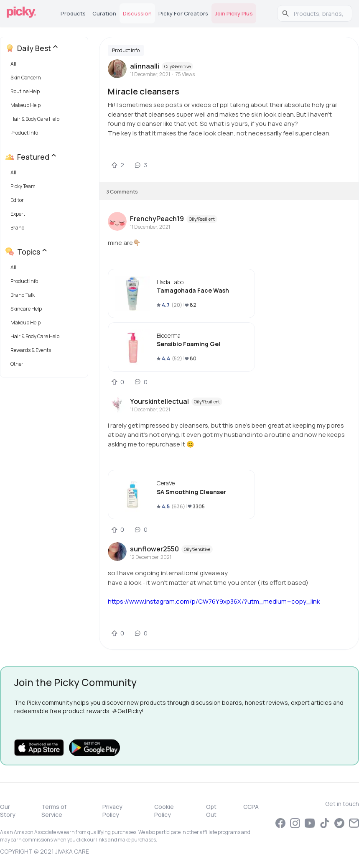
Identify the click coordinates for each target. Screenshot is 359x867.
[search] (319, 13)
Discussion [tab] (137, 13)
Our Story (7, 811)
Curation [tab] (104, 13)
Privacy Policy (112, 811)
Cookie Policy (164, 811)
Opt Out (211, 811)
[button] (46, 66)
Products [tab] (73, 13)
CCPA (251, 807)
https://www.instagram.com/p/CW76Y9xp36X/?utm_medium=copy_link (214, 601)
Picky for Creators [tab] (183, 13)
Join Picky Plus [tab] (234, 13)
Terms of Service (53, 811)
